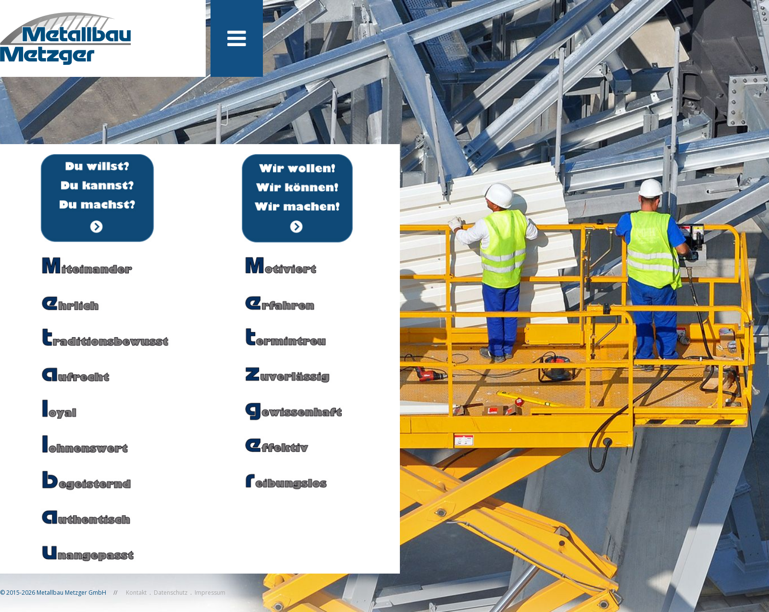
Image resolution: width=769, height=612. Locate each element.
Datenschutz (170, 592)
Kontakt (136, 592)
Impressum (210, 592)
